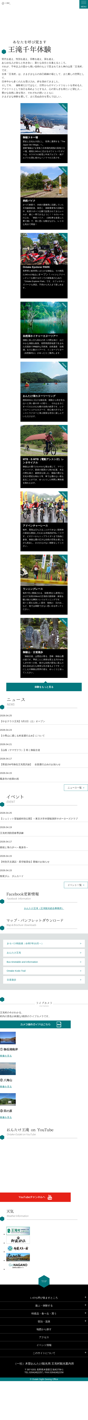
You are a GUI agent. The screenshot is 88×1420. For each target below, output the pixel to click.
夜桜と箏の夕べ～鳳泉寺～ (14, 847)
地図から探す (44, 1329)
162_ (8, 3)
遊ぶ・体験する (44, 1305)
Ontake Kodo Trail (16, 970)
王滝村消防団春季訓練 (12, 833)
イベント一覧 (75, 885)
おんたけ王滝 (14, 952)
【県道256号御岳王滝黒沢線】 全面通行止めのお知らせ (30, 764)
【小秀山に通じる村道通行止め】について (22, 735)
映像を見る (6, 1055)
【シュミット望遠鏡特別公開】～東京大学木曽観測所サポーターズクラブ (39, 818)
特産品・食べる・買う (44, 1313)
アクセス (44, 1337)
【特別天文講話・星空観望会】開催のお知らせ (25, 861)
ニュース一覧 (75, 787)
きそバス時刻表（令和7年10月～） (25, 943)
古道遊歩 (11, 979)
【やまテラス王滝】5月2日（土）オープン (22, 721)
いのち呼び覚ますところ (44, 1297)
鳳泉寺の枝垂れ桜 (9, 778)
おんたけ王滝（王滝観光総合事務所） (44, 908)
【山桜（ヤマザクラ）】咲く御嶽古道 (20, 750)
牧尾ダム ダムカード (12, 876)
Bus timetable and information (22, 962)
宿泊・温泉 (44, 1321)
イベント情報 (44, 1345)
